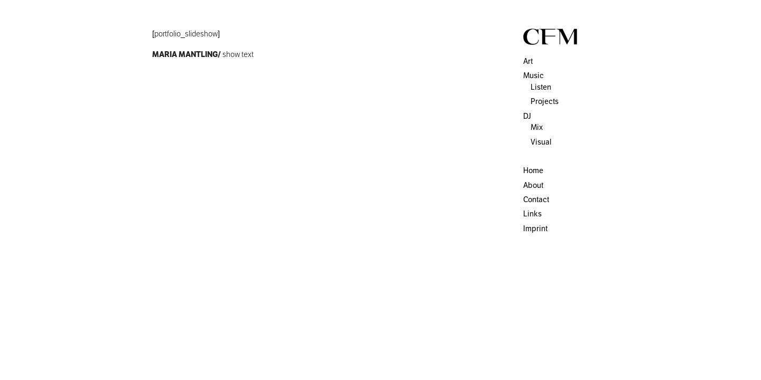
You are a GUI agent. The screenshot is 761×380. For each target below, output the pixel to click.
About (533, 185)
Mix (537, 127)
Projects (545, 101)
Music (533, 75)
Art (528, 61)
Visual (541, 142)
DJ (527, 116)
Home (533, 170)
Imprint (535, 228)
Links (532, 213)
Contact (536, 199)
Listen (541, 87)
